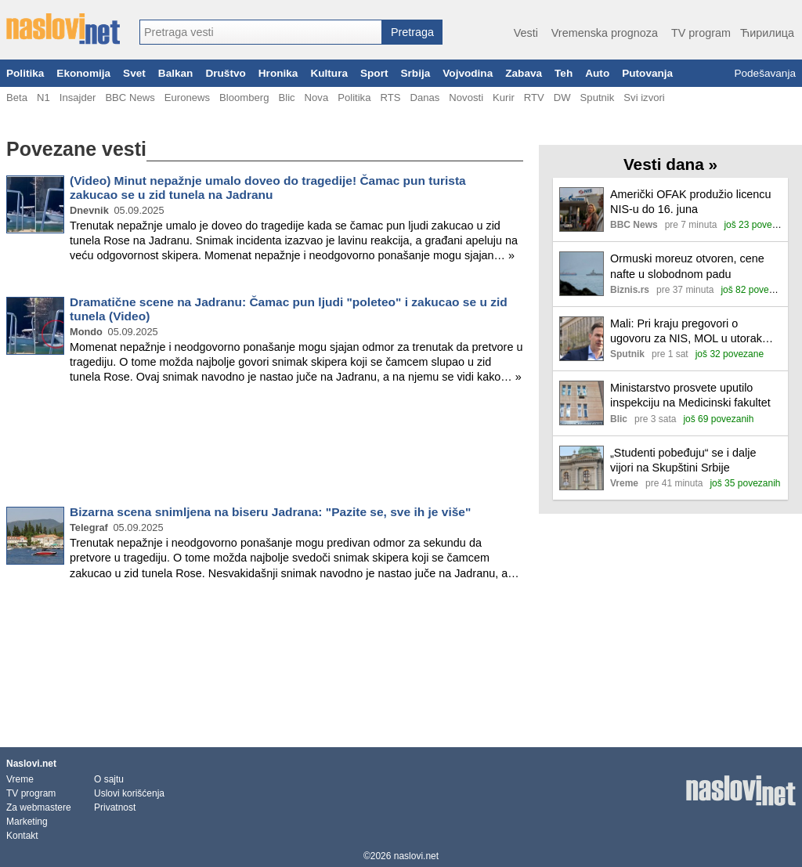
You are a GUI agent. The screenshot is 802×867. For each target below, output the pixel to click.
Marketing (27, 821)
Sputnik (597, 97)
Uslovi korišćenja (129, 793)
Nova (317, 97)
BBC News (129, 97)
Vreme (20, 779)
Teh (564, 73)
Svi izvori (643, 97)
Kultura (329, 73)
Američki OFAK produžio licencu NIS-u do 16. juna (690, 201)
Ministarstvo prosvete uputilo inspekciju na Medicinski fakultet (690, 395)
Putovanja (647, 73)
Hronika (278, 73)
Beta (16, 97)
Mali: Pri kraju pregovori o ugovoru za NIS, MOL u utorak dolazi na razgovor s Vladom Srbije (686, 331)
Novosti (466, 97)
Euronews (187, 97)
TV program (701, 33)
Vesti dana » (670, 164)
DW (562, 97)
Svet (134, 73)
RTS (390, 97)
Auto (597, 73)
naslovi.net (416, 856)
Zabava (523, 73)
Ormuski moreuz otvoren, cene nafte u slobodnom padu (687, 266)
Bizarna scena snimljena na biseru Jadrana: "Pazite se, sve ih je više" (270, 511)
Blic (286, 97)
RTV (534, 97)
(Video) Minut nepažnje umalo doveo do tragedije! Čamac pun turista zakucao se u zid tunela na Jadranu (268, 187)
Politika (25, 73)
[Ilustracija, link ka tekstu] (581, 211)
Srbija (415, 73)
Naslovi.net (31, 763)
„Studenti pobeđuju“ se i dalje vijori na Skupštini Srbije (683, 460)
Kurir (504, 97)
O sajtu (109, 779)
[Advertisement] (264, 448)
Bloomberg (244, 97)
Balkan (175, 73)
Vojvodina (468, 73)
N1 (43, 97)
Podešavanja (765, 73)
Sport (374, 73)
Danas (424, 97)
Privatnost (114, 807)
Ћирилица (767, 33)
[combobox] (260, 32)
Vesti (526, 33)
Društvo (225, 73)
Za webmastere (38, 807)
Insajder (78, 97)
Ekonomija (83, 73)
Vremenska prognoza (604, 33)
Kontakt (22, 835)
